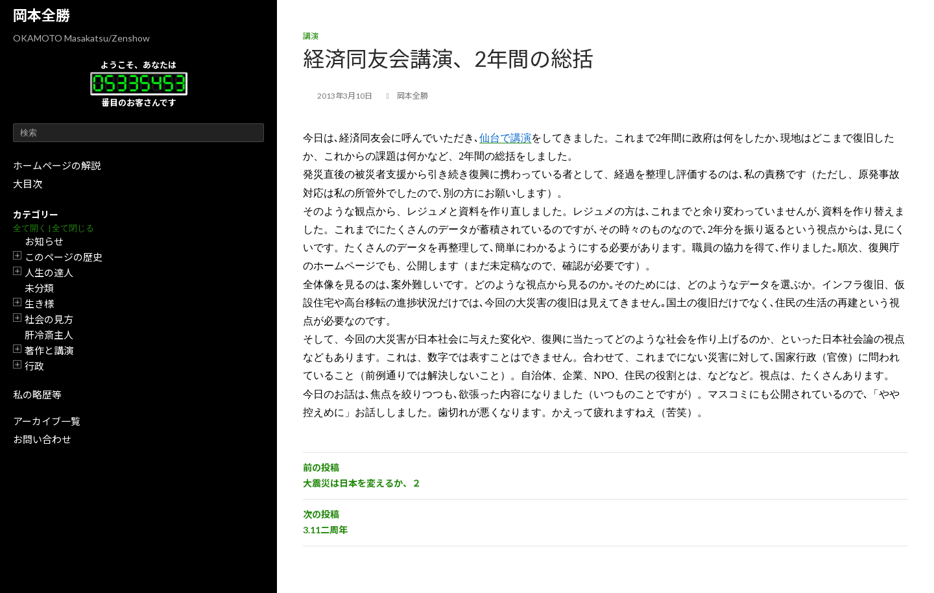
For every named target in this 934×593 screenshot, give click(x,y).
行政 (34, 366)
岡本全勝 (41, 15)
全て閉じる (73, 228)
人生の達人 (49, 272)
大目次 (27, 183)
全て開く (30, 228)
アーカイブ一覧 (46, 421)
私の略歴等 (37, 394)
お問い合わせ (42, 439)
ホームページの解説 (57, 165)
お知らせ (44, 241)
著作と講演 (49, 350)
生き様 (39, 303)
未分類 (39, 288)
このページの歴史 (63, 257)
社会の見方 (49, 319)
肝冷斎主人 (49, 335)
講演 (310, 36)
